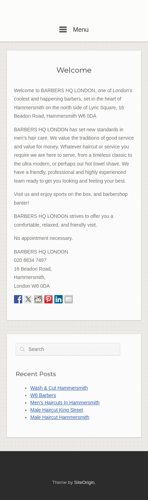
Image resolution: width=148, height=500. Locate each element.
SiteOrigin (84, 482)
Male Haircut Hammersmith (59, 417)
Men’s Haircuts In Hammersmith (65, 402)
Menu (73, 29)
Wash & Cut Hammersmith (59, 388)
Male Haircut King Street (56, 410)
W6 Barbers (43, 395)
